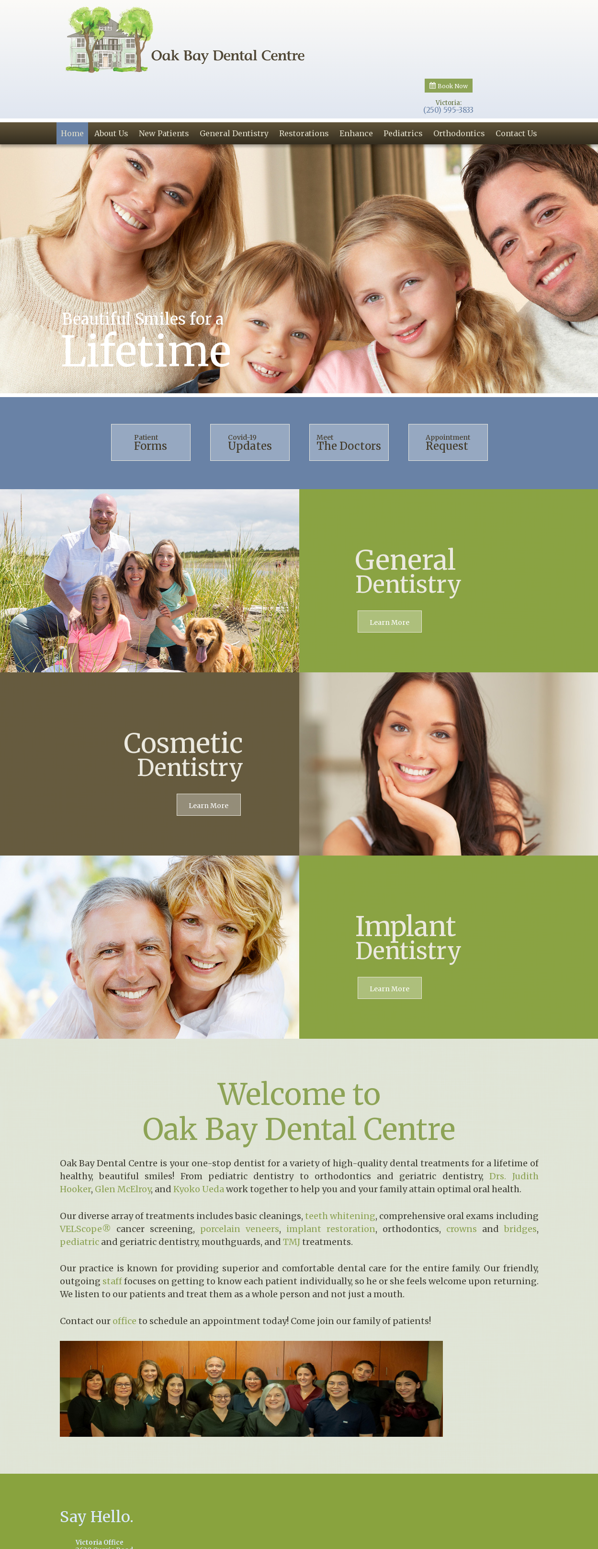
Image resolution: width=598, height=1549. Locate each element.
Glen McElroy (123, 1137)
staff (112, 1229)
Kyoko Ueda (198, 1137)
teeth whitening (340, 1163)
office (124, 1268)
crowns (461, 1176)
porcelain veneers (239, 1176)
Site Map (516, 1538)
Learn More (389, 570)
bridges (520, 1176)
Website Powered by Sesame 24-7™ (440, 1539)
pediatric (79, 1189)
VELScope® (85, 1176)
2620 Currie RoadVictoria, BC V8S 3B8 (173, 1499)
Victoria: (449, 24)
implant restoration (330, 1176)
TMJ (291, 1189)
